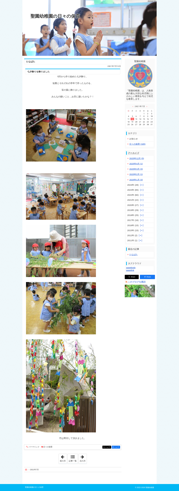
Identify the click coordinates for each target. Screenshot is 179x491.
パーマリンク (33, 447)
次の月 (83, 458)
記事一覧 (73, 461)
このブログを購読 (137, 282)
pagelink (130, 270)
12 (132, 119)
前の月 (63, 458)
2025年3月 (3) (136, 169)
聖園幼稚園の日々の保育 (55, 16)
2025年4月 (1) (136, 164)
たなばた (30, 61)
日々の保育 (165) (137, 144)
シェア (108, 447)
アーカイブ (133, 153)
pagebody (131, 267)
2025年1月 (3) (136, 180)
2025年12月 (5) (136, 158)
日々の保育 (47, 447)
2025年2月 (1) (136, 174)
